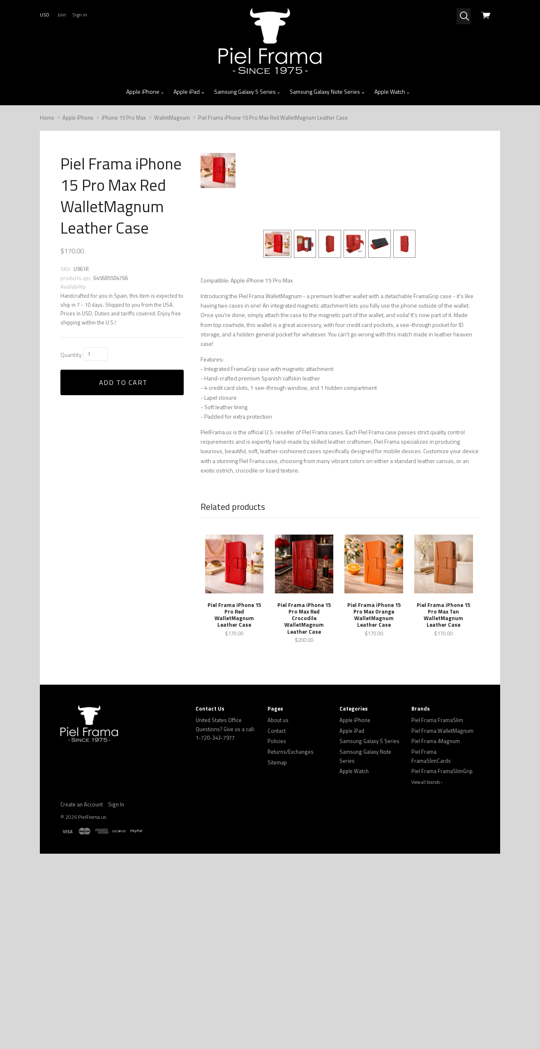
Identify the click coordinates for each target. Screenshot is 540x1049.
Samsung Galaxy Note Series (327, 91)
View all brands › (426, 960)
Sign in (79, 15)
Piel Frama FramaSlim (437, 899)
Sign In (116, 983)
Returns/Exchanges (291, 930)
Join (62, 15)
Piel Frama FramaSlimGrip (442, 950)
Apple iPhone (145, 91)
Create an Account (81, 983)
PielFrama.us (92, 996)
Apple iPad (189, 91)
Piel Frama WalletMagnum (442, 909)
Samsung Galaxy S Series (247, 91)
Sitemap (277, 941)
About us (278, 899)
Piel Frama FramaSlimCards (431, 935)
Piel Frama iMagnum (435, 920)
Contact (277, 909)
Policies (277, 920)
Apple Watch (392, 91)
